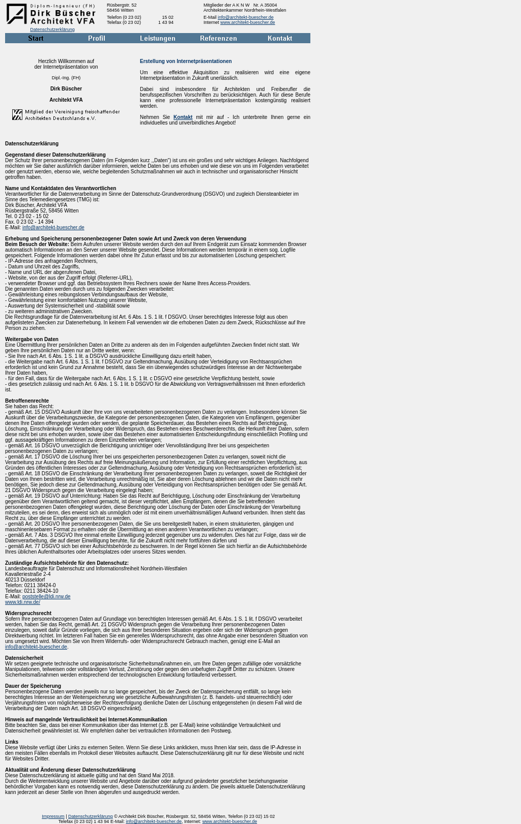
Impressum (53, 816)
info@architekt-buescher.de (246, 17)
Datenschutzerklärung (52, 29)
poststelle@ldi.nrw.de (46, 596)
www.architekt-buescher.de (247, 22)
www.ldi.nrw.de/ (22, 602)
